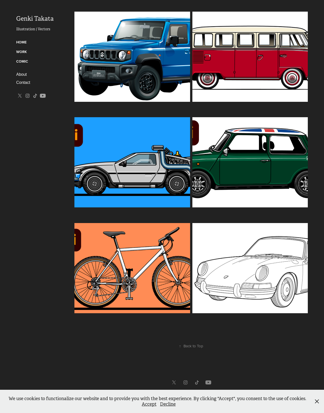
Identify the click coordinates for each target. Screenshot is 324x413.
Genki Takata (35, 18)
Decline (168, 404)
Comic (22, 61)
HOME (21, 42)
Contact (23, 82)
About (21, 74)
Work (21, 51)
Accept (149, 404)
